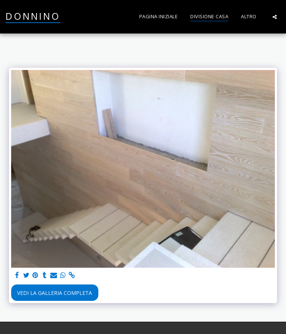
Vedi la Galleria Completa (54, 292)
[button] (274, 16)
